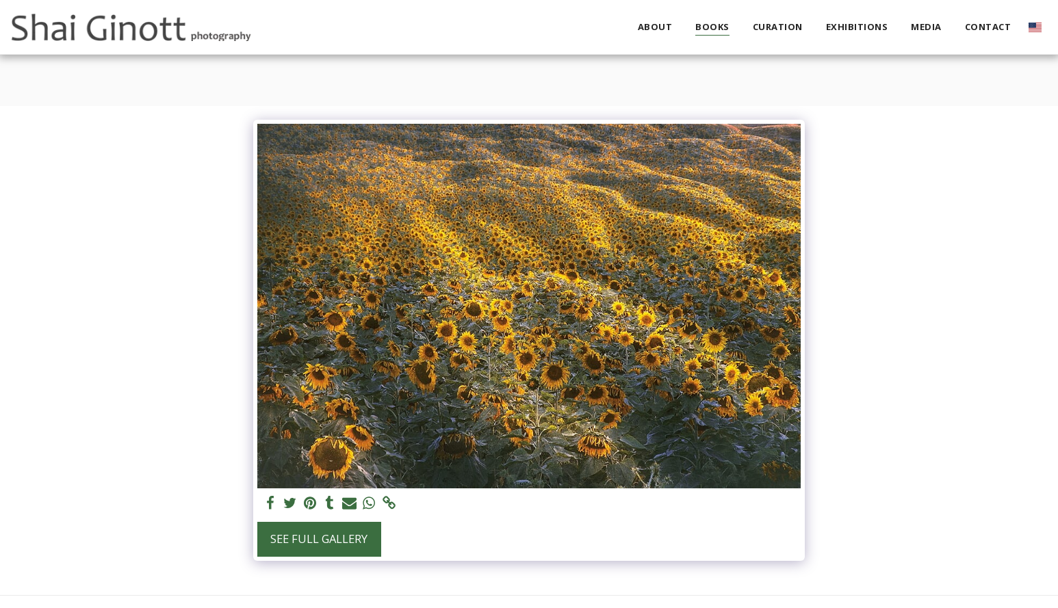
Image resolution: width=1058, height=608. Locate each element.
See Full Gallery (318, 538)
